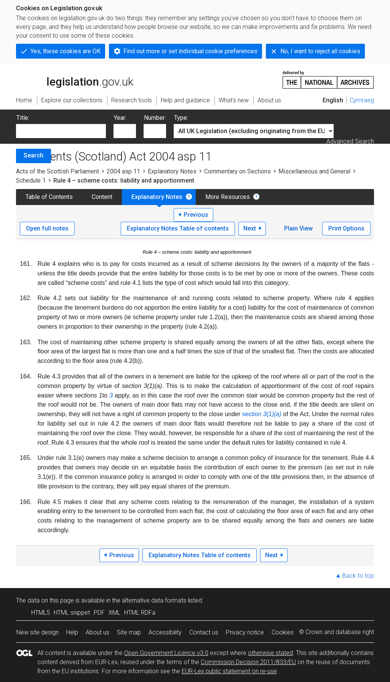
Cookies (283, 632)
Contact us (203, 632)
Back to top (358, 575)
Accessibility (165, 632)
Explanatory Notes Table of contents (178, 228)
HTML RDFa (139, 612)
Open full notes (47, 228)
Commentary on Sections (237, 171)
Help (72, 632)
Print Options (346, 228)
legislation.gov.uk (74, 79)
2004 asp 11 (123, 171)
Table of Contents (49, 196)
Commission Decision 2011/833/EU (248, 662)
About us (97, 632)
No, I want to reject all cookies (320, 51)
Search (33, 155)
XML (114, 612)
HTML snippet (72, 612)
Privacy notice (245, 632)
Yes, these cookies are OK (65, 51)
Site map (129, 632)
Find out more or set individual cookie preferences (190, 51)
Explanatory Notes (172, 171)
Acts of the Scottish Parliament (57, 171)
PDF (99, 612)
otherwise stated (270, 653)
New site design (37, 632)
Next (249, 228)
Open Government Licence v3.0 (166, 653)
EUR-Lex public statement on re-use (229, 671)
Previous (196, 214)
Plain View (298, 228)
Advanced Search (350, 141)
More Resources (227, 196)
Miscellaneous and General (314, 171)
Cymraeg (362, 100)
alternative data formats (154, 600)
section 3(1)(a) (261, 414)
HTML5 (40, 612)
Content (102, 196)
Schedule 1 (31, 180)
